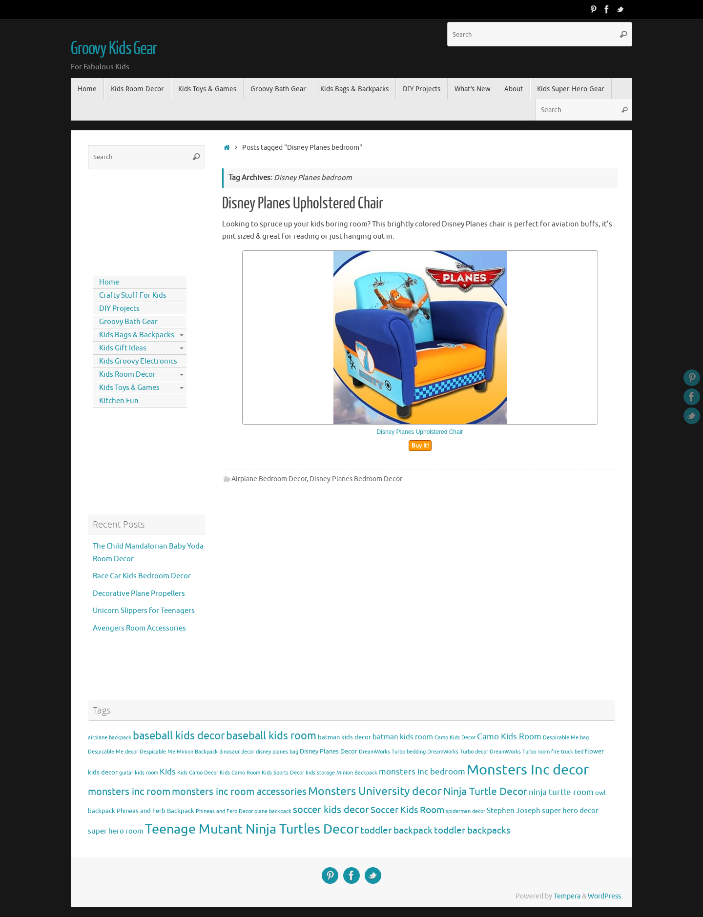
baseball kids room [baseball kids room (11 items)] (271, 736)
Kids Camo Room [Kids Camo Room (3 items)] (240, 773)
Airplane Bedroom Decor (269, 479)
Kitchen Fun (119, 401)
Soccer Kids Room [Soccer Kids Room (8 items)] (407, 810)
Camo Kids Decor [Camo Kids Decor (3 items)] (455, 737)
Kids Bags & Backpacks (136, 335)
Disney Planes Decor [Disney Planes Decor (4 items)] (328, 751)
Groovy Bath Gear (128, 321)
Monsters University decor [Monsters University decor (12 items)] (375, 791)
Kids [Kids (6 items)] (168, 772)
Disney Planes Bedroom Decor (356, 479)
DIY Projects (119, 308)
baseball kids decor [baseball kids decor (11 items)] (179, 736)
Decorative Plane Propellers (139, 593)
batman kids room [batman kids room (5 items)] (402, 737)
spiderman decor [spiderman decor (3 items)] (465, 811)
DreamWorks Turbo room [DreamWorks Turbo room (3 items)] (520, 752)
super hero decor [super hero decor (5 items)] (570, 810)
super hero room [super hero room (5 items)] (116, 831)
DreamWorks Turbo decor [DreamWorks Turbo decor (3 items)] (457, 752)
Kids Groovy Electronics (138, 361)
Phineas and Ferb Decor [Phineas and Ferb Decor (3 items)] (224, 811)
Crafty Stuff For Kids (132, 295)
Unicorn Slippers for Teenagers (144, 610)
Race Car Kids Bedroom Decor (142, 576)
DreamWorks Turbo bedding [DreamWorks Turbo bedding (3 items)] (392, 752)
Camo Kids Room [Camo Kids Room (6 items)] (509, 737)
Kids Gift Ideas (122, 348)
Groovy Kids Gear (114, 49)
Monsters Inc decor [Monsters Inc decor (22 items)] (528, 770)
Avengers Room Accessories (139, 628)
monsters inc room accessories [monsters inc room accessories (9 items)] (239, 791)
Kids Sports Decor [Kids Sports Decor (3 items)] (283, 773)
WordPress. (605, 896)
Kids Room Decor (127, 374)
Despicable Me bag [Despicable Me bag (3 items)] (566, 737)
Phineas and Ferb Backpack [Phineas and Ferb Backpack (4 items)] (155, 811)
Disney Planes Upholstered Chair (302, 203)
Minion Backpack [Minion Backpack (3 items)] (356, 773)
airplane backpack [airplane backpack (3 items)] (109, 737)
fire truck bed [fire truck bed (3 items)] (567, 752)
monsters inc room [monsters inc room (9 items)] (129, 791)
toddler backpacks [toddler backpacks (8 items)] (472, 830)
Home (109, 282)
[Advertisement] (132, 220)
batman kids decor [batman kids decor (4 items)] (344, 737)
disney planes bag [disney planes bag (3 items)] (277, 752)
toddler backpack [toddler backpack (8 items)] (396, 830)
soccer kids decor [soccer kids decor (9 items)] (331, 809)
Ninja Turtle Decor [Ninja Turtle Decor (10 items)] (485, 791)
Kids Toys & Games (129, 387)
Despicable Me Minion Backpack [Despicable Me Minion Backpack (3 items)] (179, 752)
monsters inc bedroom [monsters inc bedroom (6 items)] (422, 772)
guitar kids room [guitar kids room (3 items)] (138, 773)
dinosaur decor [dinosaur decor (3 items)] (236, 752)
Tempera (567, 896)
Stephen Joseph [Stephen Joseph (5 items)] (513, 810)
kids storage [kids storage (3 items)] (320, 773)
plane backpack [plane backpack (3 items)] (272, 811)
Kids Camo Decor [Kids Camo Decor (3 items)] (197, 773)
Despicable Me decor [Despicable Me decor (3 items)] (113, 752)
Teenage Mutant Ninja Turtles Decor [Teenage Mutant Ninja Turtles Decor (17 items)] (252, 829)
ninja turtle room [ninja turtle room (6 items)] (561, 792)
